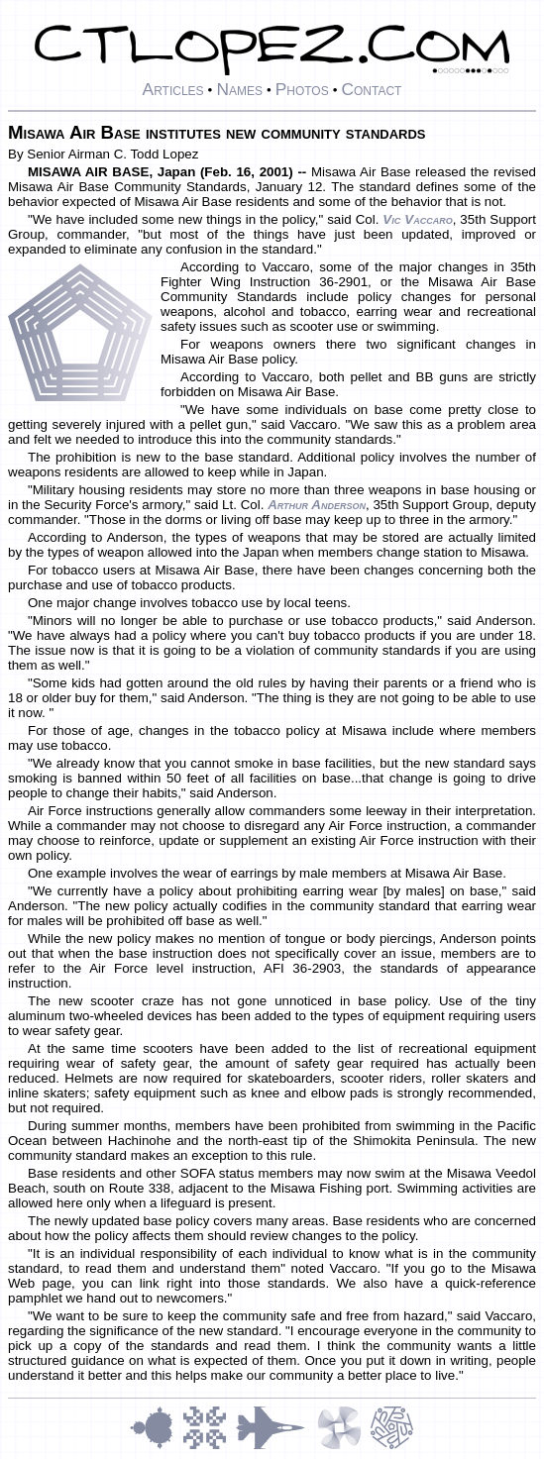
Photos (302, 89)
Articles (173, 89)
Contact (371, 89)
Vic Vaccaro (417, 219)
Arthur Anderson (317, 504)
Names (239, 89)
